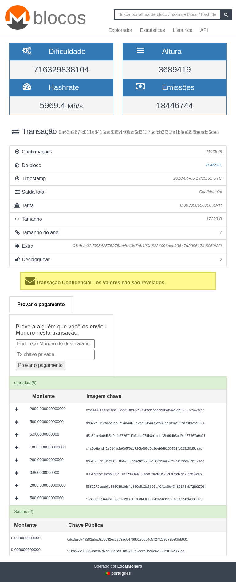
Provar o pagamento (41, 304)
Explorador (120, 30)
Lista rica (182, 30)
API (204, 30)
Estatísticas (152, 30)
